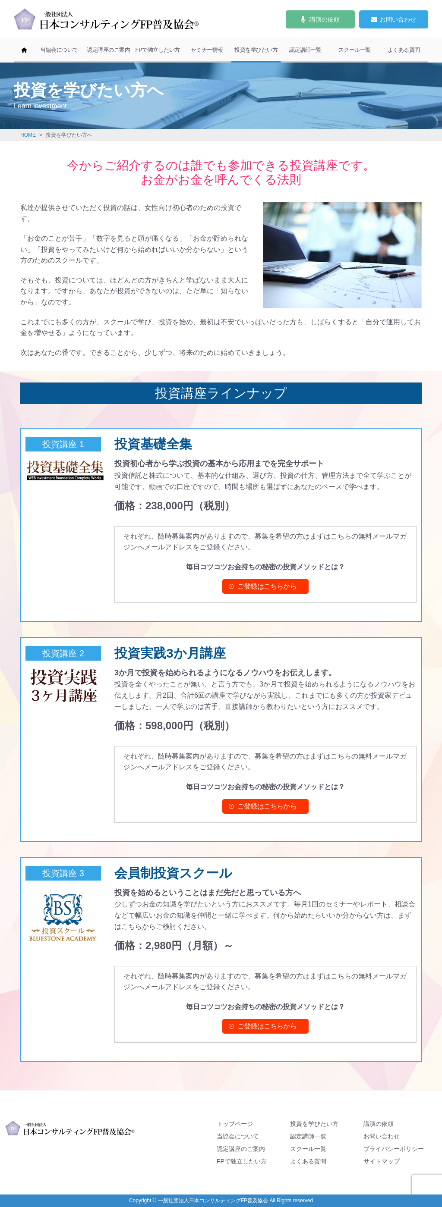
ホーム (24, 50)
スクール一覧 (354, 50)
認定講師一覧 (305, 50)
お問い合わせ (381, 1136)
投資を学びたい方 (256, 50)
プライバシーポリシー (393, 1148)
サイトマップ (381, 1161)
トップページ (235, 1123)
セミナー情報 (207, 50)
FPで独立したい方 (157, 50)
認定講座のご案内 (108, 50)
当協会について (59, 50)
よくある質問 (404, 50)
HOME (28, 135)
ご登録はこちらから (267, 586)
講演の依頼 (378, 1123)
